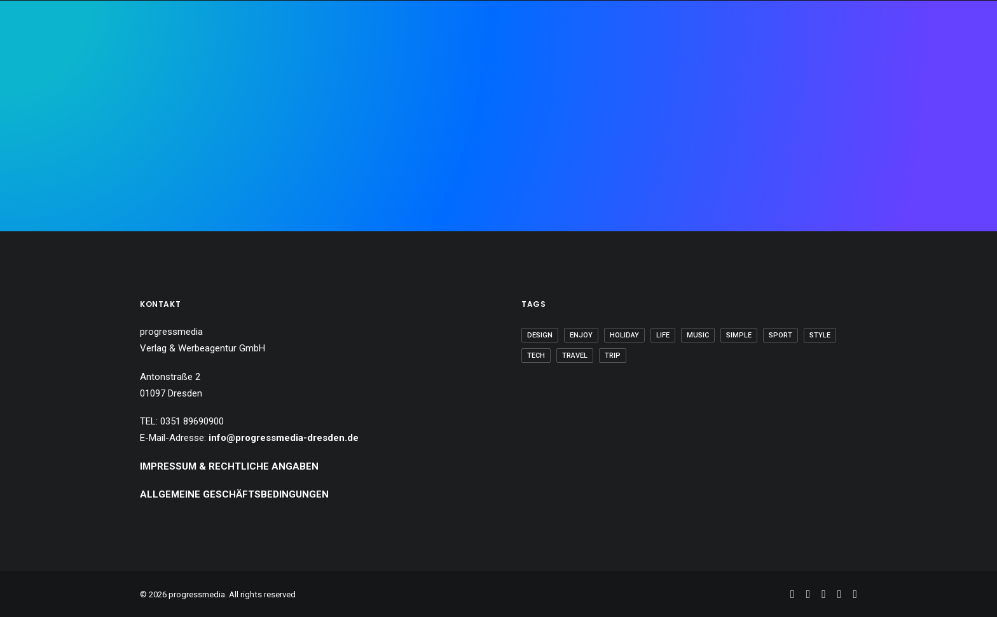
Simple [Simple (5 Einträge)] (739, 335)
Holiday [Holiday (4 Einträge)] (624, 335)
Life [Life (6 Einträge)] (663, 335)
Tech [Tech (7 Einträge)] (536, 355)
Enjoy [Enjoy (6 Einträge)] (581, 335)
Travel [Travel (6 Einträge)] (575, 355)
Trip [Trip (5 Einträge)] (613, 355)
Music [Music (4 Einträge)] (698, 335)
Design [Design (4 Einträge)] (540, 335)
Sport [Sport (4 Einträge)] (780, 335)
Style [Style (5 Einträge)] (819, 335)
